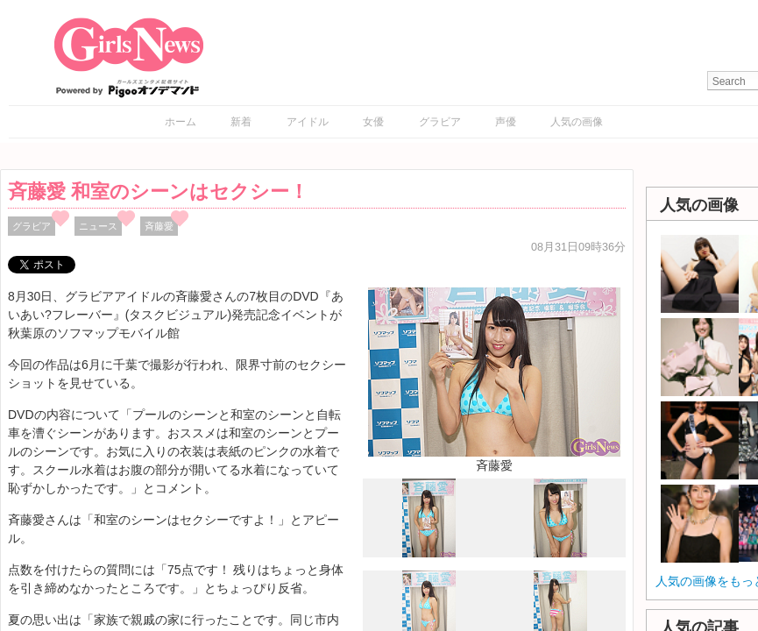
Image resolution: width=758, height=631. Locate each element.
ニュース (98, 226)
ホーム (180, 122)
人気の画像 (576, 122)
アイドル (308, 122)
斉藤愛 (159, 226)
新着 (240, 122)
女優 (373, 122)
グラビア (440, 122)
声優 (505, 122)
